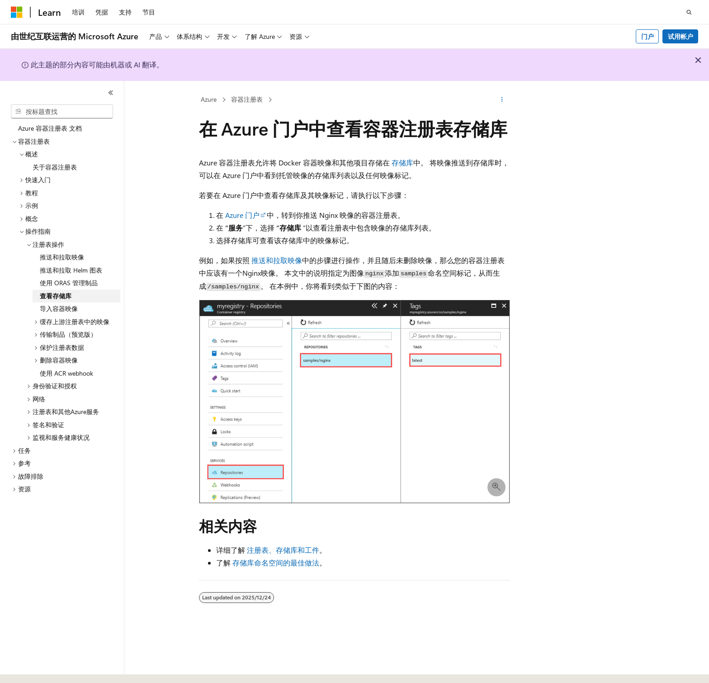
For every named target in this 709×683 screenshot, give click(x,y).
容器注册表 (247, 99)
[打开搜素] (689, 12)
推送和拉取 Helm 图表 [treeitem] (71, 270)
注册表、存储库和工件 (283, 550)
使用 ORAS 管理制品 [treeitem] (69, 282)
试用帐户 (680, 36)
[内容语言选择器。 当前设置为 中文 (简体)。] (36, 668)
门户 (647, 36)
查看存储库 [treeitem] (55, 296)
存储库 (402, 162)
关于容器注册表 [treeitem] (55, 167)
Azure (209, 99)
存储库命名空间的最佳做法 (275, 562)
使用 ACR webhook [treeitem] (66, 373)
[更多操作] (502, 100)
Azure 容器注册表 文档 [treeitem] (50, 128)
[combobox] (62, 111)
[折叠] (110, 93)
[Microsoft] (17, 12)
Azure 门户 (242, 215)
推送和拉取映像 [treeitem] (62, 257)
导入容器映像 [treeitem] (59, 308)
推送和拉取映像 (276, 260)
